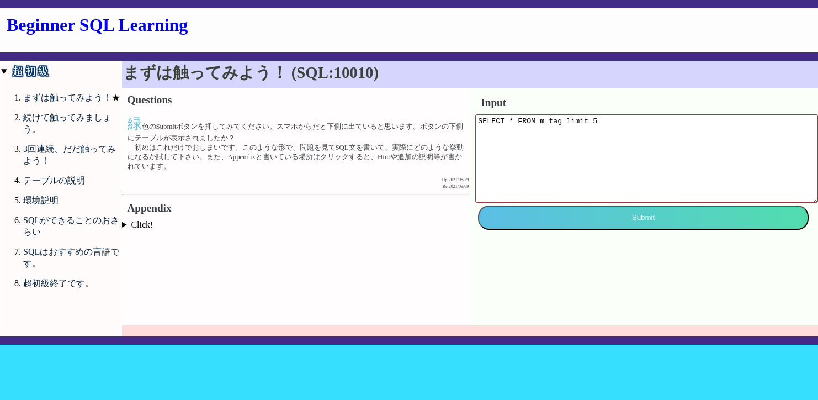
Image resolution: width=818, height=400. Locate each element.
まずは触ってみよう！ (67, 97)
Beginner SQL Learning (97, 25)
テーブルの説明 (54, 180)
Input (493, 102)
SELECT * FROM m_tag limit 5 (646, 166)
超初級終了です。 (58, 283)
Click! (142, 224)
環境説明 (41, 200)
